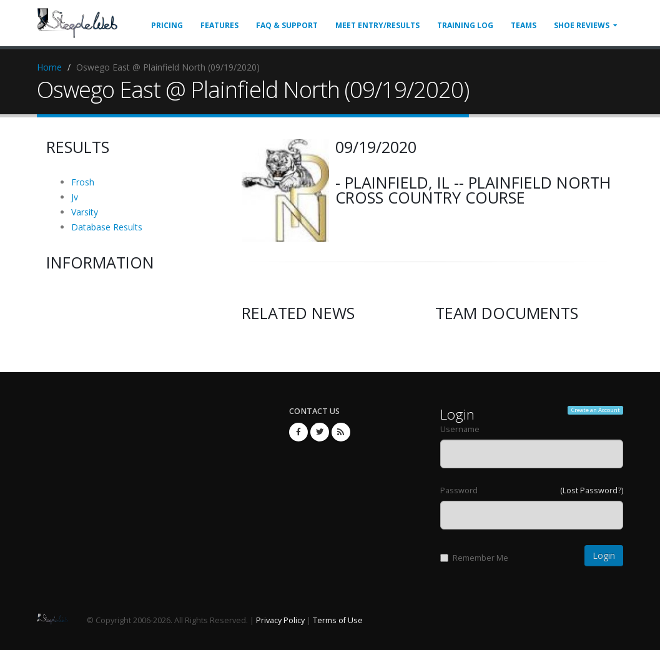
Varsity (84, 212)
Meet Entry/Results (377, 25)
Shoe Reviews (581, 25)
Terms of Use (338, 620)
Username (460, 429)
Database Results (106, 227)
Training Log (465, 25)
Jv (74, 197)
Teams (523, 25)
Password (459, 490)
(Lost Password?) (591, 490)
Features (219, 25)
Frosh (82, 182)
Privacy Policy (280, 620)
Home (49, 67)
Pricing (167, 25)
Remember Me (474, 558)
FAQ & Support (287, 25)
